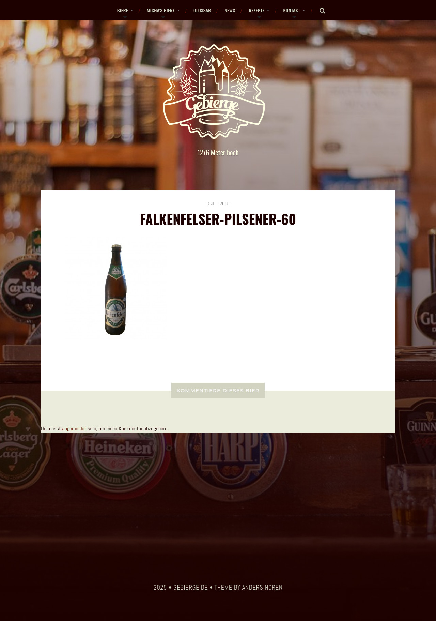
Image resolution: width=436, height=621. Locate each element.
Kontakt (291, 10)
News (229, 10)
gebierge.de (190, 588)
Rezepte (256, 10)
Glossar (202, 10)
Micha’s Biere (161, 10)
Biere (122, 10)
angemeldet (74, 428)
